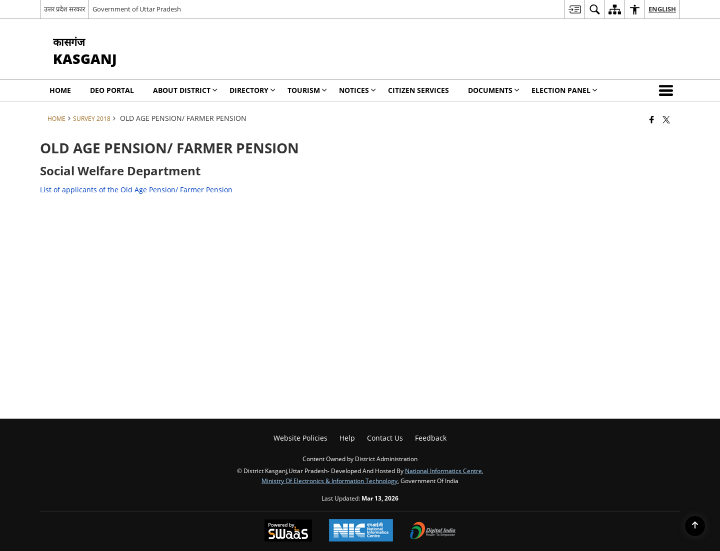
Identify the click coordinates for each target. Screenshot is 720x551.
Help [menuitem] (347, 438)
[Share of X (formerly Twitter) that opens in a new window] (666, 119)
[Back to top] (695, 526)
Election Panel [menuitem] (565, 90)
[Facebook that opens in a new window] (652, 119)
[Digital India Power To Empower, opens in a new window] (433, 531)
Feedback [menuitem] (430, 438)
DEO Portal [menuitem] (112, 90)
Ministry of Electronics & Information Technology (330, 481)
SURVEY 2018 (91, 118)
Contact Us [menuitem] (385, 438)
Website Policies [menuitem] (301, 438)
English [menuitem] (662, 8)
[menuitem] (574, 9)
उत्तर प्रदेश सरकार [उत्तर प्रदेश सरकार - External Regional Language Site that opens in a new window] (64, 8)
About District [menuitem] (185, 90)
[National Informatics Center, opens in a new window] (361, 531)
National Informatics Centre (443, 471)
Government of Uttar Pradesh (136, 8)
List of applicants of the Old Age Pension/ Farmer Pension (136, 189)
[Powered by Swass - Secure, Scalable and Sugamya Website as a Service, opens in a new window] (288, 531)
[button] (668, 90)
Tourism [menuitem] (307, 90)
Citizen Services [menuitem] (418, 90)
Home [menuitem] (60, 90)
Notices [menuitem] (357, 90)
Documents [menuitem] (494, 90)
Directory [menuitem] (253, 90)
